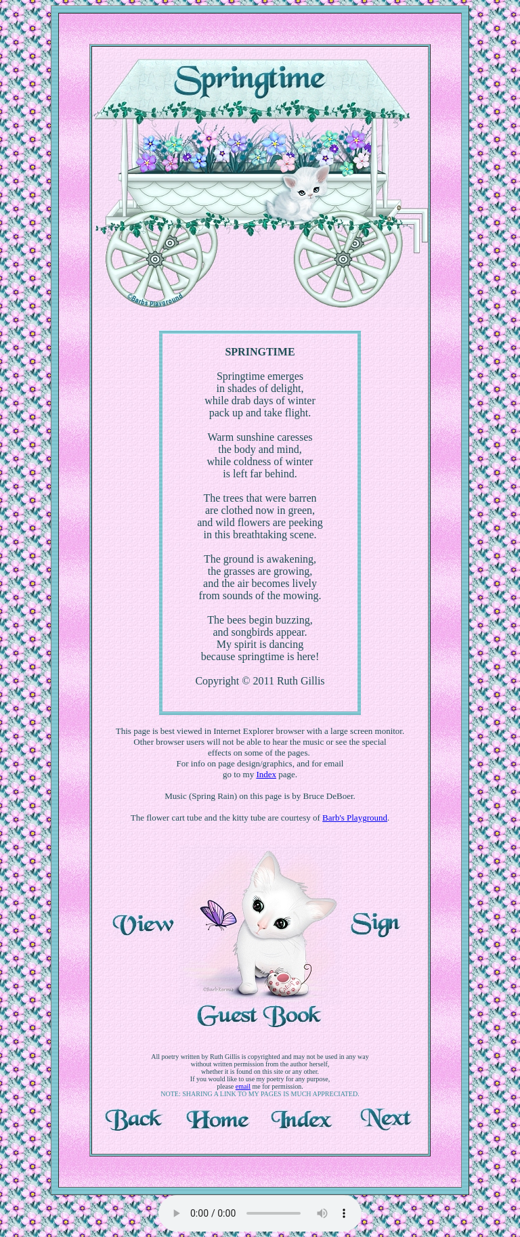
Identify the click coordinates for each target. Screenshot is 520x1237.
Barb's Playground (354, 817)
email (243, 1086)
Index (266, 774)
